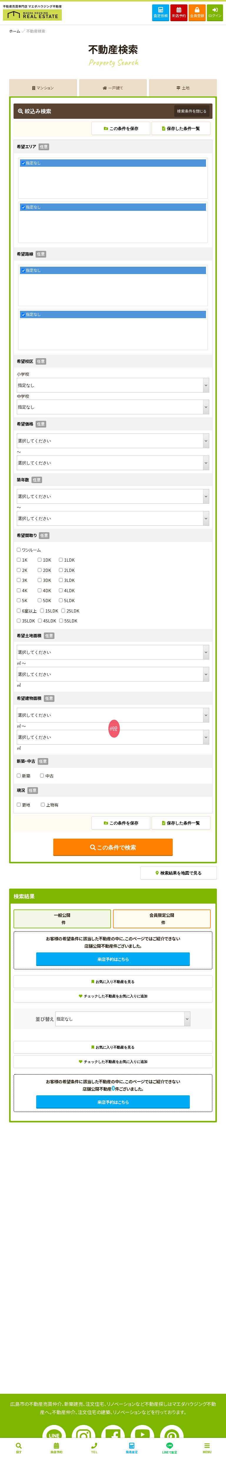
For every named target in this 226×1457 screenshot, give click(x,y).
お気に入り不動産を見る (113, 982)
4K (22, 590)
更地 (23, 805)
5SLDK (68, 621)
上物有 (50, 805)
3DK (44, 580)
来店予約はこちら (113, 959)
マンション (43, 88)
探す (19, 1448)
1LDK (66, 560)
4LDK (66, 590)
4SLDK (47, 621)
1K (22, 560)
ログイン (215, 12)
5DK (44, 600)
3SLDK (26, 621)
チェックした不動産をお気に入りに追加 (113, 996)
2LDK (66, 570)
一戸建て (113, 88)
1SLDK (49, 611)
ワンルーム (29, 550)
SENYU (113, 737)
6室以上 (27, 611)
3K (22, 580)
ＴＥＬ (94, 1448)
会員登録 (197, 12)
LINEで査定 (169, 1448)
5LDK (66, 600)
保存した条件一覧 (181, 128)
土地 (183, 88)
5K (22, 600)
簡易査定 (132, 1448)
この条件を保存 (121, 128)
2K (22, 570)
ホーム (14, 31)
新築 (23, 776)
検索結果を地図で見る (179, 873)
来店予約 (179, 12)
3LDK (66, 580)
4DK (44, 590)
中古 (47, 776)
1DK (44, 560)
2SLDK (70, 611)
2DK (44, 570)
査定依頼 (161, 12)
